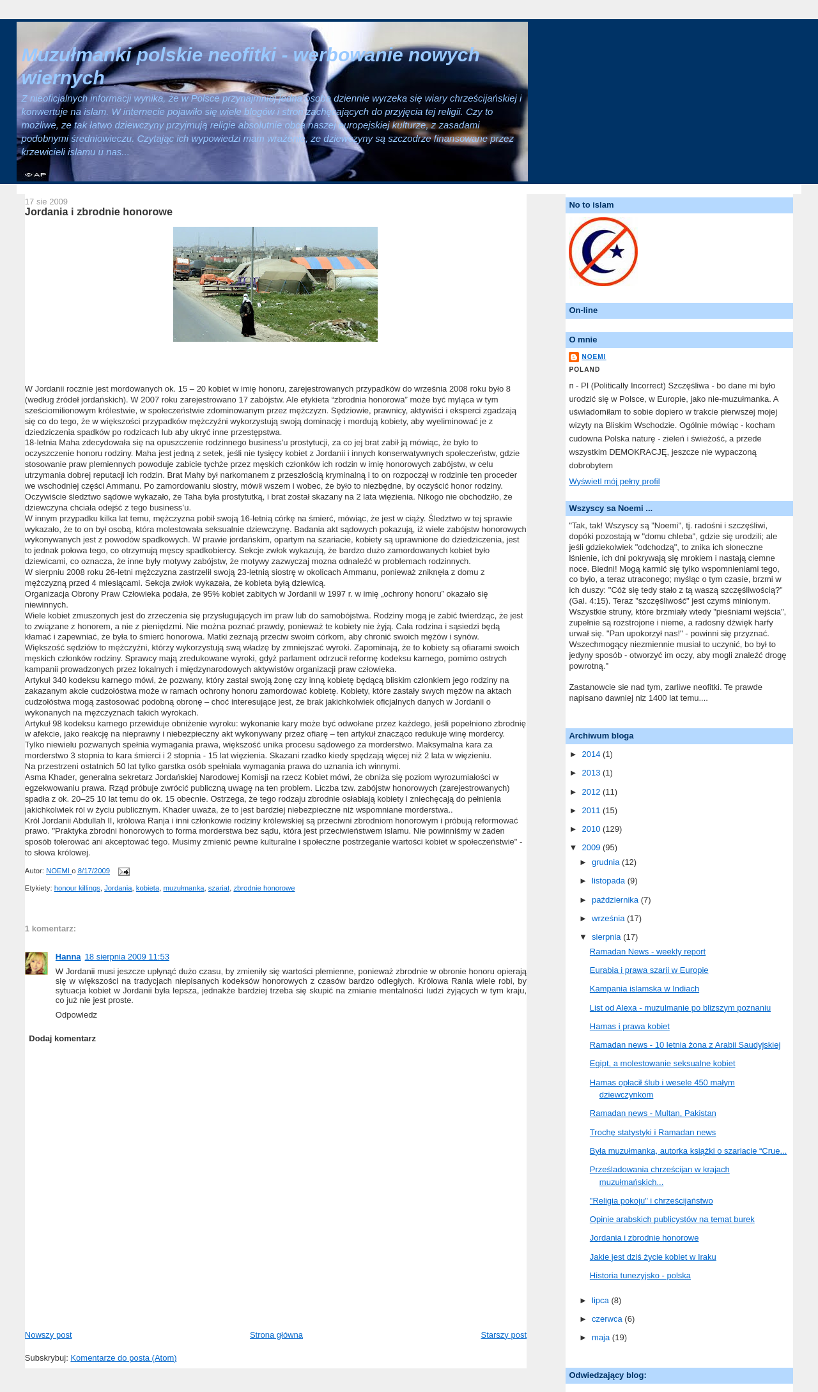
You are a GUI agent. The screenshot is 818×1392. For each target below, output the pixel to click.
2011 (592, 810)
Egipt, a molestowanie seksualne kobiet (663, 1063)
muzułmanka (184, 888)
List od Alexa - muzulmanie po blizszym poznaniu (680, 1008)
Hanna (68, 956)
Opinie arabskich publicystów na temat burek (672, 1219)
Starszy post (504, 1335)
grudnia (607, 862)
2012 (592, 792)
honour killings (77, 888)
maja (602, 1337)
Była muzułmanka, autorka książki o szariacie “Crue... (688, 1151)
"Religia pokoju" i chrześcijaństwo (651, 1200)
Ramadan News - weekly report (648, 951)
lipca (601, 1300)
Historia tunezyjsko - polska (640, 1275)
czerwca (608, 1319)
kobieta (147, 888)
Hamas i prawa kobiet (630, 1026)
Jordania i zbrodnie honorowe (644, 1238)
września (609, 918)
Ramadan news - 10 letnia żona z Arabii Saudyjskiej (685, 1045)
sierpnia (607, 937)
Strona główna (276, 1335)
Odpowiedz (76, 1015)
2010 (592, 829)
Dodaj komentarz (62, 1038)
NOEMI (594, 356)
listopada (610, 880)
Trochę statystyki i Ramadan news (653, 1132)
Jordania (118, 888)
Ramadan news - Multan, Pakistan (653, 1113)
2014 (592, 754)
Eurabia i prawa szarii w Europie (649, 970)
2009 (592, 847)
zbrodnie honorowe (264, 888)
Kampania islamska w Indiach (644, 988)
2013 (592, 772)
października (616, 900)
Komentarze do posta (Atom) (123, 1358)
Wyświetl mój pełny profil (614, 481)
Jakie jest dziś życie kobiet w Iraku (653, 1257)
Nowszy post (48, 1335)
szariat (218, 888)
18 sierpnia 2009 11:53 (127, 956)
